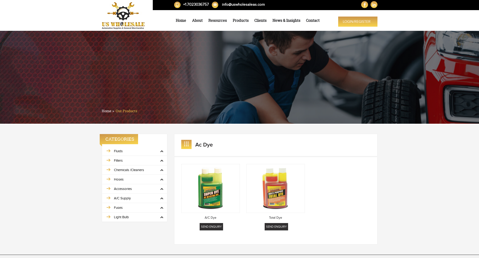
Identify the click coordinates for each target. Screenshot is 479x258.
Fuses (118, 208)
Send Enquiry (211, 227)
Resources (217, 20)
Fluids (118, 151)
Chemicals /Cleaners (129, 170)
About (197, 20)
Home (181, 20)
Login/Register (357, 21)
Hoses (119, 179)
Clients (260, 20)
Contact (313, 20)
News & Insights (286, 20)
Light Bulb (121, 217)
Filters (118, 160)
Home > (108, 111)
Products (241, 20)
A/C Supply (122, 198)
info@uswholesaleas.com (243, 4)
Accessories (123, 189)
